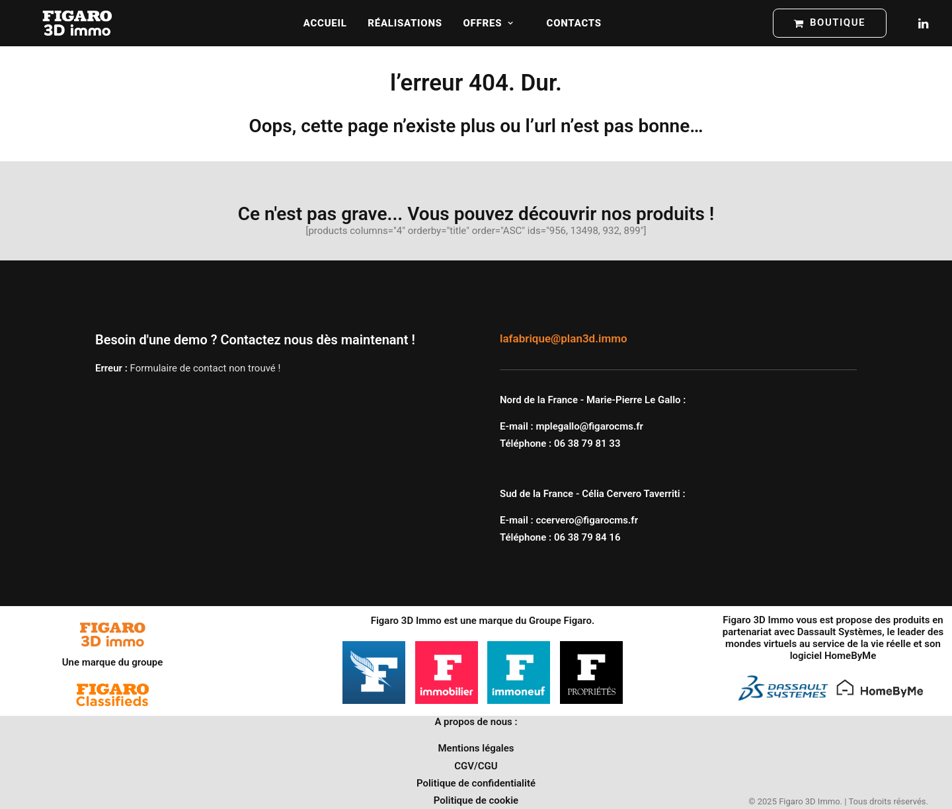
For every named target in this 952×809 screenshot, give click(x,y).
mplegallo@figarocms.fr (589, 426)
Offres (488, 23)
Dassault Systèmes (840, 632)
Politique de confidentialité (476, 783)
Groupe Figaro (560, 621)
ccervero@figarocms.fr (587, 520)
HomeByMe (850, 656)
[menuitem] (325, 23)
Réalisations (405, 23)
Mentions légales (476, 748)
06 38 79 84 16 (587, 537)
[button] (922, 23)
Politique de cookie (476, 800)
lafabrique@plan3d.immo (563, 338)
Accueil (325, 23)
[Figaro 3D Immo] (77, 23)
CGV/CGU (475, 766)
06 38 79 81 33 (587, 443)
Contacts (574, 23)
